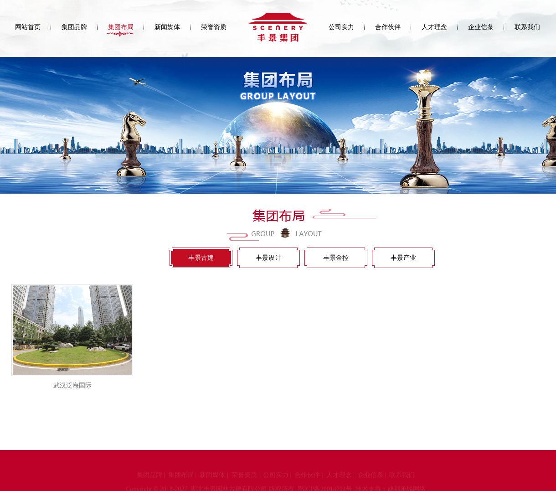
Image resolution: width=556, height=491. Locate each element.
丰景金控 (336, 257)
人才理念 (434, 27)
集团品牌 (74, 27)
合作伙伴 (388, 27)
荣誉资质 (214, 27)
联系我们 (527, 27)
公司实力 (341, 27)
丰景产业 (403, 257)
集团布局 (121, 27)
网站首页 (28, 27)
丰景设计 (268, 257)
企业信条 (481, 27)
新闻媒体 (167, 27)
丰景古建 (201, 257)
